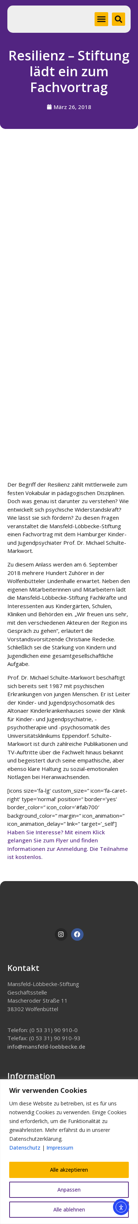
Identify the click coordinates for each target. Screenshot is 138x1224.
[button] (102, 19)
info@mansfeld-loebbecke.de (46, 1046)
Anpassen (69, 1189)
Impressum (59, 1147)
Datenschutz (24, 1147)
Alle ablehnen (69, 1209)
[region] (69, 1151)
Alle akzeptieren (69, 1169)
